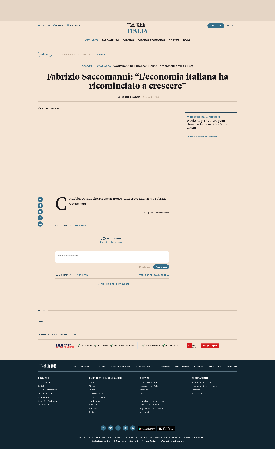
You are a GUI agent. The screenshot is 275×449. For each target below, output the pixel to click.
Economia (99, 366)
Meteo (143, 397)
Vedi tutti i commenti (154, 275)
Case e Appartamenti (149, 404)
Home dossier (69, 54)
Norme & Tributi (144, 366)
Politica (128, 40)
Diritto (92, 386)
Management (182, 366)
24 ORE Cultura (45, 393)
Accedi (231, 25)
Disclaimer (145, 267)
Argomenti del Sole (149, 386)
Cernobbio (79, 225)
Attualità (91, 40)
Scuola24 (93, 404)
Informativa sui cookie (172, 441)
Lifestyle (232, 366)
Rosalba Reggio (130, 96)
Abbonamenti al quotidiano (204, 382)
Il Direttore (120, 441)
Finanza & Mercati (120, 366)
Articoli (88, 54)
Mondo (85, 366)
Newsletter (145, 390)
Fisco (91, 382)
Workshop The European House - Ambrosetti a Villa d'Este (207, 124)
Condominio (94, 401)
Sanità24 (93, 408)
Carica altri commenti (112, 283)
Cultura (198, 366)
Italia (137, 31)
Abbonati (216, 25)
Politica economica (151, 40)
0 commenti (112, 238)
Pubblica (161, 267)
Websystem (197, 437)
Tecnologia (215, 366)
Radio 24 (42, 386)
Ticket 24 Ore (44, 404)
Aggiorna (82, 275)
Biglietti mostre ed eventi (151, 408)
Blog (186, 40)
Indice (45, 54)
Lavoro (92, 390)
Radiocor (196, 390)
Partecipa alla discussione (112, 242)
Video (101, 54)
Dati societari (94, 437)
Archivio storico (199, 393)
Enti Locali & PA (96, 393)
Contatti (133, 441)
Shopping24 (43, 397)
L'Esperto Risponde (149, 382)
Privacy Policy (148, 441)
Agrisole (92, 412)
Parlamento (110, 40)
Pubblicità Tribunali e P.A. (152, 401)
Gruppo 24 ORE (45, 382)
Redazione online (101, 441)
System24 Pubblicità (47, 401)
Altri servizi (145, 412)
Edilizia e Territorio (97, 397)
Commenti (164, 366)
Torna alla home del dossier (203, 136)
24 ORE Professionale (47, 390)
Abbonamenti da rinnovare (204, 386)
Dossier (174, 40)
